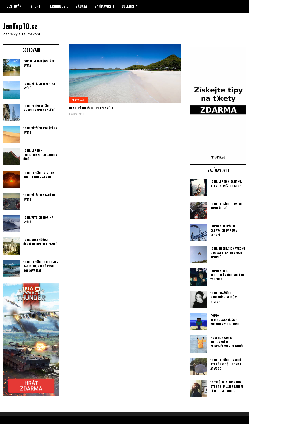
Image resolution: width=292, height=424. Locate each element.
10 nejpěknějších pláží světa (91, 108)
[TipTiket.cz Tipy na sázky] (218, 157)
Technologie (58, 6)
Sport (35, 6)
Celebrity (130, 6)
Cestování (14, 6)
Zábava (81, 6)
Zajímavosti (104, 6)
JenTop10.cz (20, 25)
